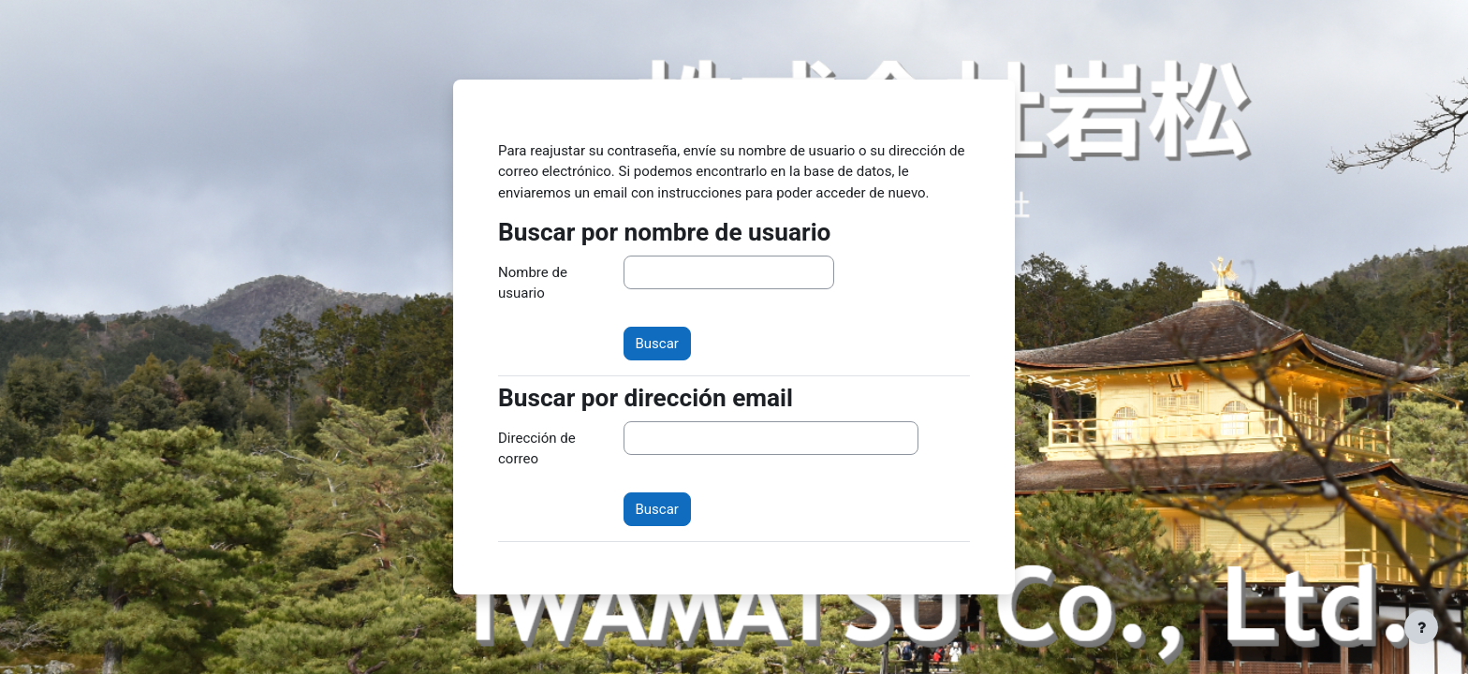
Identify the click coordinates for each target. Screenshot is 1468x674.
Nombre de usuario (532, 283)
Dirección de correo (537, 449)
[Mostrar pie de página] (1421, 627)
